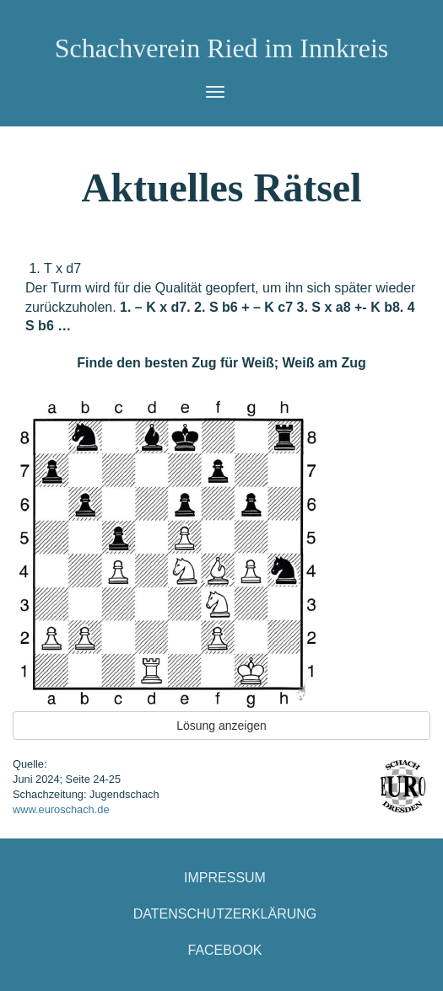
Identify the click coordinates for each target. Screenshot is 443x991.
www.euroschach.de (61, 809)
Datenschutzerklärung (225, 914)
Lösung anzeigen (221, 725)
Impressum (225, 877)
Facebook (224, 950)
